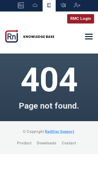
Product (24, 143)
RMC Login (80, 18)
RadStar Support (59, 132)
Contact (69, 143)
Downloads (46, 143)
